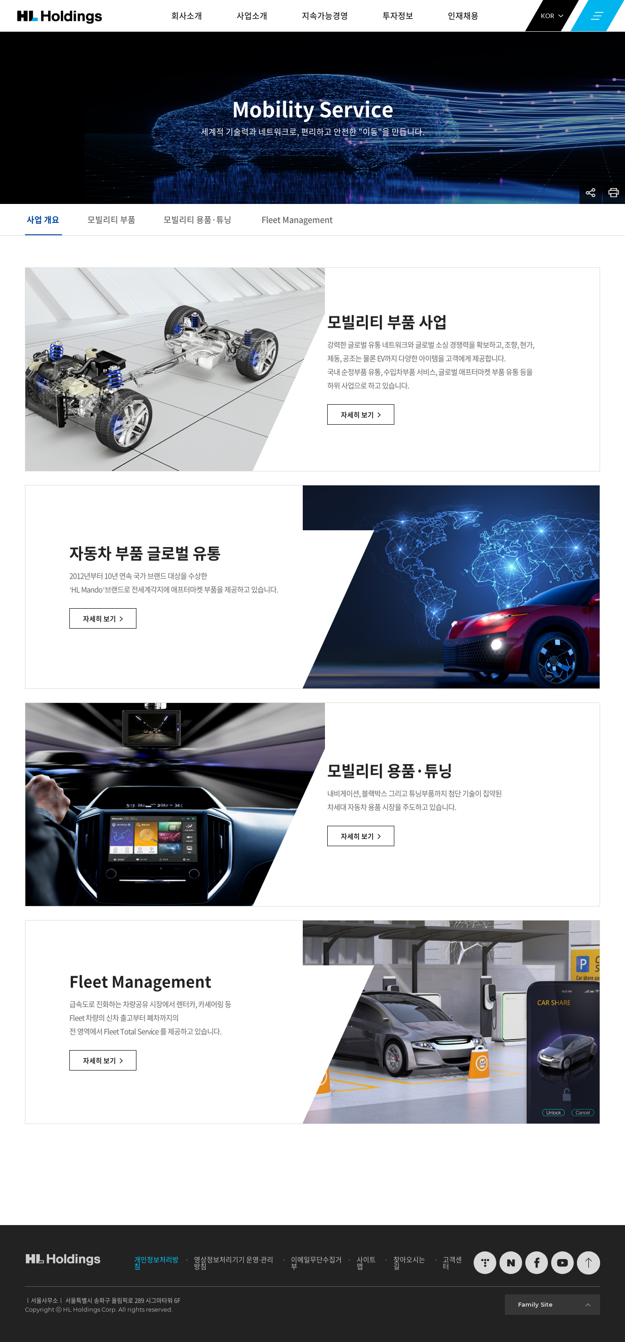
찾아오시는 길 (409, 1263)
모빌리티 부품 (111, 219)
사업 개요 (43, 219)
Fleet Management (297, 219)
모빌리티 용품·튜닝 (198, 219)
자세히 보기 (398, 416)
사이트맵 (366, 1263)
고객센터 (452, 1263)
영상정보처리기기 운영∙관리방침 (233, 1263)
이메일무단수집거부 (316, 1263)
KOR (552, 15)
